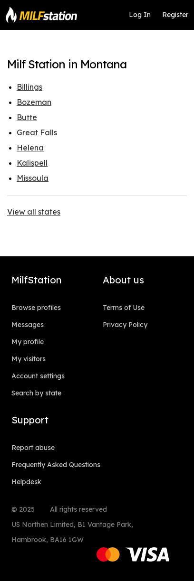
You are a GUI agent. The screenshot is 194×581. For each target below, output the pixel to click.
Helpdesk (26, 482)
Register (175, 14)
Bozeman (34, 102)
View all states (33, 211)
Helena (30, 147)
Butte (27, 117)
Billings (29, 87)
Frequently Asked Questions (55, 464)
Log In (140, 14)
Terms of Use (124, 307)
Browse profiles (36, 307)
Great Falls (37, 132)
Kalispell (32, 163)
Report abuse (33, 447)
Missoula (32, 178)
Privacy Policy (125, 324)
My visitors (28, 359)
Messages (27, 324)
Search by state (36, 393)
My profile (27, 341)
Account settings (38, 376)
